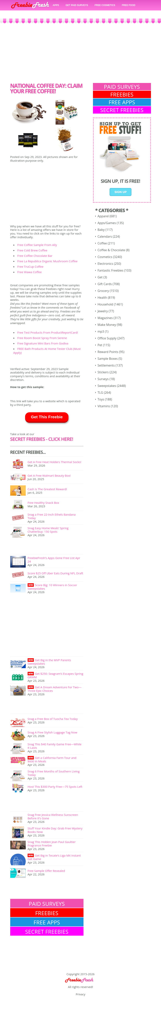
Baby (101, 230)
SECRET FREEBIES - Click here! (41, 439)
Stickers (103, 372)
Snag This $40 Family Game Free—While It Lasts (55, 746)
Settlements (106, 365)
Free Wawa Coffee (29, 272)
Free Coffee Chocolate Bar (35, 256)
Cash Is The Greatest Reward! (47, 489)
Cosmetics (105, 257)
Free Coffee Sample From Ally (37, 245)
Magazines (105, 318)
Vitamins (104, 406)
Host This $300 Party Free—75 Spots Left (55, 787)
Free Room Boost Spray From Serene (42, 338)
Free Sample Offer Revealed (46, 871)
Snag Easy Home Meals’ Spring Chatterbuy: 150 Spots (48, 529)
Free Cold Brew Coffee (32, 250)
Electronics (105, 263)
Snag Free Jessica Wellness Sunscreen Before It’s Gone (53, 816)
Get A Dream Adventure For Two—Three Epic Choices (55, 689)
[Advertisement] (80, 58)
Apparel (103, 216)
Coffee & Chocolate (111, 250)
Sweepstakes (107, 386)
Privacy (80, 994)
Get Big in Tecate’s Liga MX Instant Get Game (54, 857)
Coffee (102, 243)
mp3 (101, 331)
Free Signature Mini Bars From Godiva (42, 343)
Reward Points (108, 352)
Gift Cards (105, 284)
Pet (100, 345)
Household (105, 304)
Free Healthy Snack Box (43, 503)
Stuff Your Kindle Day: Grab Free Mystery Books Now (55, 830)
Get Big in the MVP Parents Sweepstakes (49, 661)
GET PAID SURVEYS (77, 5)
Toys (101, 399)
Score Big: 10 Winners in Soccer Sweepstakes (52, 586)
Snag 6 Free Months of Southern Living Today (54, 773)
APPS (56, 5)
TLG (100, 392)
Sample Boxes (108, 358)
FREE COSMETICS (105, 5)
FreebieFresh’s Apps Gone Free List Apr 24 (54, 559)
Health (102, 297)
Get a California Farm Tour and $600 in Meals (52, 759)
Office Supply (107, 338)
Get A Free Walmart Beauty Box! (49, 475)
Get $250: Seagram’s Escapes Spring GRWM (55, 675)
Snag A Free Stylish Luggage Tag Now (52, 732)
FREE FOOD (128, 5)
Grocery (103, 291)
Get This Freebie (47, 417)
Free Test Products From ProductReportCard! (47, 332)
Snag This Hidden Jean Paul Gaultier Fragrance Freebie (52, 843)
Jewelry (103, 311)
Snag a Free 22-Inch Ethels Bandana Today (52, 516)
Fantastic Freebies (111, 270)
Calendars (105, 236)
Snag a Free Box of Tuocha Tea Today (53, 719)
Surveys (103, 379)
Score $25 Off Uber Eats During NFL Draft (55, 573)
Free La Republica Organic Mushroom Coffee (47, 261)
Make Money (107, 325)
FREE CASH (21, 14)
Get (100, 277)
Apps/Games (107, 223)
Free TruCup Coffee (30, 266)
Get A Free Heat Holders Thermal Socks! (54, 462)
